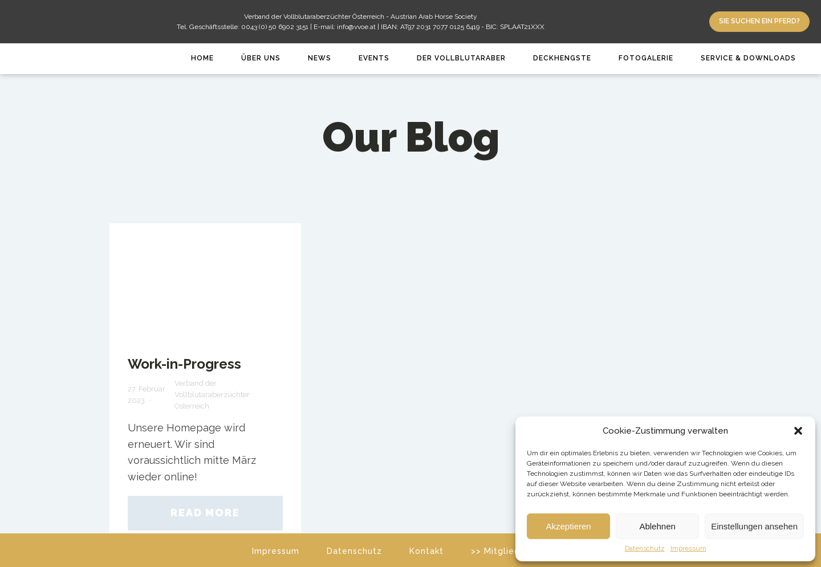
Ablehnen (657, 526)
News (319, 58)
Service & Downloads (748, 58)
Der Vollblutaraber (461, 58)
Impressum (688, 548)
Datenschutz (645, 548)
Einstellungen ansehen (754, 526)
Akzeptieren (568, 526)
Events (374, 58)
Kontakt (426, 551)
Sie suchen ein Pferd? (759, 21)
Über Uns (261, 58)
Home (202, 58)
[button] (798, 431)
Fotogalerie (646, 58)
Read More (204, 513)
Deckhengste (562, 58)
